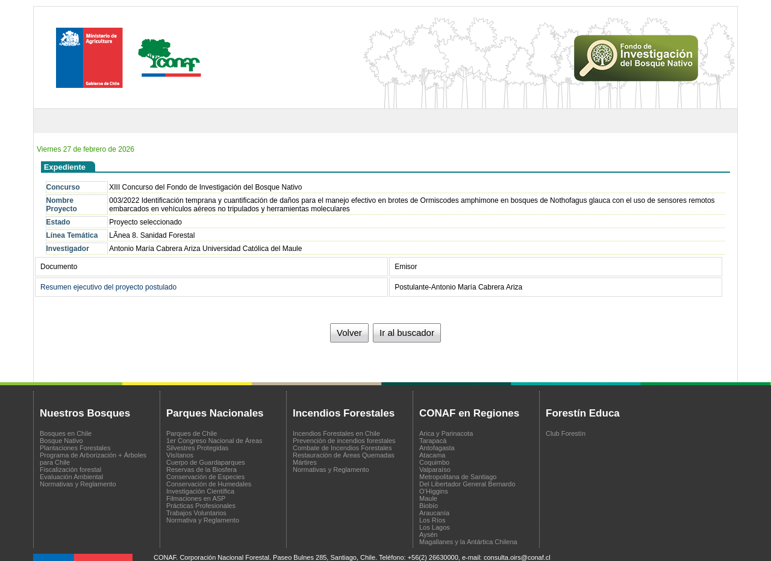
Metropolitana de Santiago (457, 476)
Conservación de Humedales (208, 484)
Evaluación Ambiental (71, 476)
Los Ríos (432, 520)
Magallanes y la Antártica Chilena (468, 541)
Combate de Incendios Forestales (342, 447)
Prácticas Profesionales (201, 505)
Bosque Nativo (61, 440)
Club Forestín (565, 433)
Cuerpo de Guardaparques (205, 462)
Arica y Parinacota (446, 433)
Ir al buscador (406, 332)
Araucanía (434, 512)
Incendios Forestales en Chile (336, 433)
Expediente (65, 167)
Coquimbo (434, 462)
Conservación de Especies (205, 476)
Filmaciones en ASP (195, 498)
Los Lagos (434, 527)
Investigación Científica (200, 491)
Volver (349, 332)
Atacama (432, 455)
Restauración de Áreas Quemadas (344, 455)
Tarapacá (432, 440)
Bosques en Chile (66, 433)
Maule (428, 498)
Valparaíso (435, 469)
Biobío (428, 505)
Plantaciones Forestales (75, 447)
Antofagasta (437, 447)
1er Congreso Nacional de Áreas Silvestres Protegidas (214, 444)
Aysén (428, 534)
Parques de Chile (191, 433)
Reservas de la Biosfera (201, 469)
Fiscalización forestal (70, 469)
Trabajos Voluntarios (196, 512)
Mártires (305, 462)
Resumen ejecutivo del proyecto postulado (108, 287)
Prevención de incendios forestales (344, 440)
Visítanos (179, 455)
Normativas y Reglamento (78, 484)
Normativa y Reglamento (202, 520)
